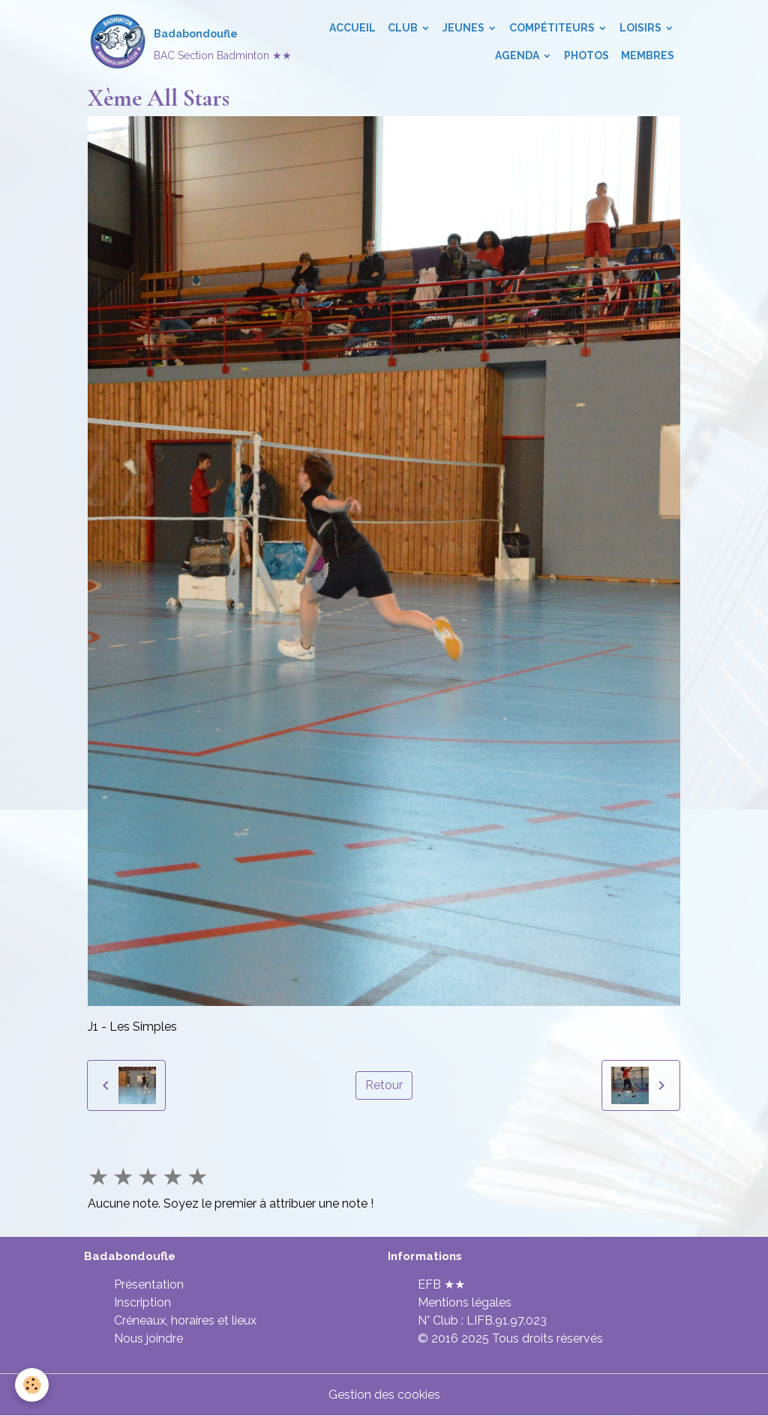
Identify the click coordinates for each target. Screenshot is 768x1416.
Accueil (352, 28)
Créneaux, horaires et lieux (185, 1320)
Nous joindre (148, 1338)
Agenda (518, 55)
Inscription (142, 1302)
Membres (647, 55)
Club (404, 28)
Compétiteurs (553, 28)
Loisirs (642, 28)
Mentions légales (465, 1302)
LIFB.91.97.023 (506, 1320)
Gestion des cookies (384, 1395)
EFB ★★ (441, 1284)
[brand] (166, 42)
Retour (384, 1085)
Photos (586, 55)
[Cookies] (32, 1385)
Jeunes (464, 28)
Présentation (149, 1284)
